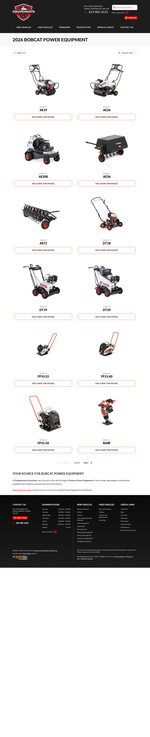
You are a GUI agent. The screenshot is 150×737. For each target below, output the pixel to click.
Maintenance (125, 527)
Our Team (124, 515)
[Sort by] (127, 53)
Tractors (80, 515)
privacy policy (119, 556)
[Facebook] (126, 12)
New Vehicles (24, 27)
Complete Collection (84, 541)
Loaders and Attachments (103, 516)
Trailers (79, 512)
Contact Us (126, 27)
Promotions (84, 27)
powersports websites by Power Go (45, 550)
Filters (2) (19, 52)
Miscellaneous (82, 529)
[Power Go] (35, 558)
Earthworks (81, 526)
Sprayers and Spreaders (85, 538)
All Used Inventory (105, 509)
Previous (63, 462)
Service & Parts (105, 27)
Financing (64, 27)
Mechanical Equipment (85, 532)
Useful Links (127, 504)
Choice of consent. (87, 558)
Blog (122, 512)
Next (88, 462)
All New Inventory (83, 509)
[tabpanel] (56, 518)
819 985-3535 (96, 12)
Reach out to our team (22, 490)
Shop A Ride (27, 553)
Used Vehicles (45, 27)
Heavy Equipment (83, 523)
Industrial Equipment (84, 535)
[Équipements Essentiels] (24, 12)
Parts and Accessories (128, 530)
